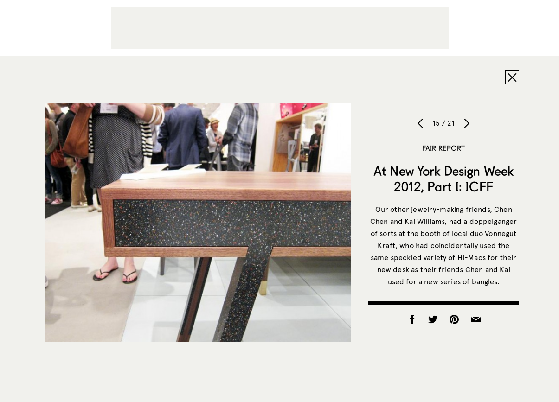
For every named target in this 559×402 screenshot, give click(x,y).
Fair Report (443, 148)
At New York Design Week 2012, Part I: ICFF (443, 178)
